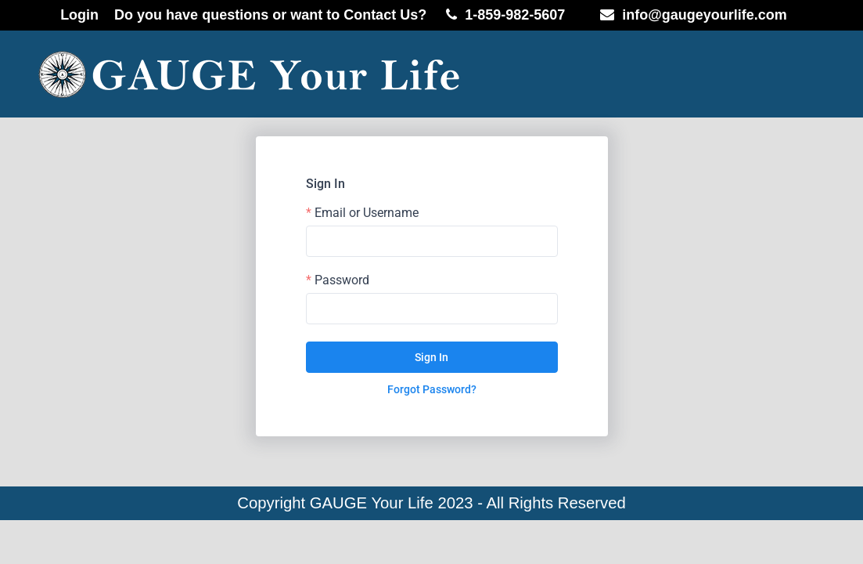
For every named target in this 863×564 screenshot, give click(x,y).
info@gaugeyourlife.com (704, 15)
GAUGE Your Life (371, 503)
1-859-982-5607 (515, 15)
